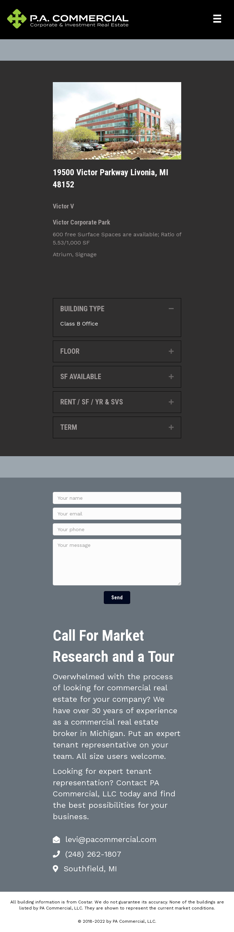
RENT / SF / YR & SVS (91, 402)
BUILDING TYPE (82, 308)
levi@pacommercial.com (111, 839)
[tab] (117, 308)
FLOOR (70, 351)
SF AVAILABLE (80, 376)
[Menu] (217, 18)
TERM (68, 427)
